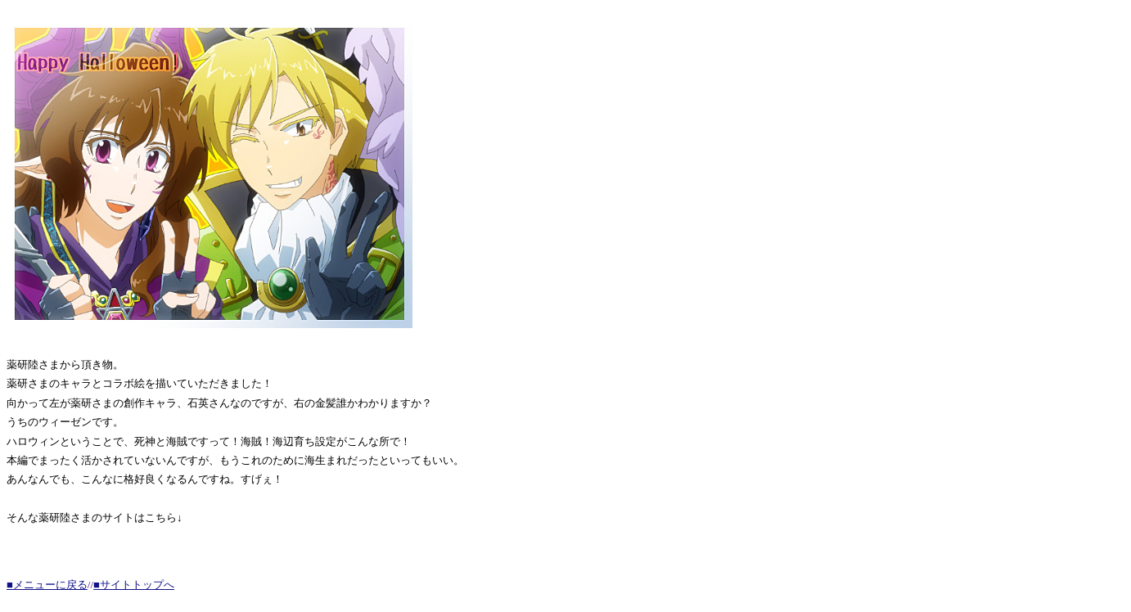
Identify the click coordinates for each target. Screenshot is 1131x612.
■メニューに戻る (47, 584)
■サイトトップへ (133, 584)
